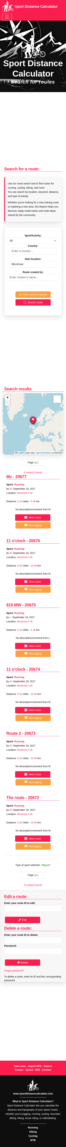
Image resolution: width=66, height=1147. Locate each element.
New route (20, 1066)
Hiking (33, 1131)
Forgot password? (14, 970)
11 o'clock (15, 540)
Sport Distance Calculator (30, 7)
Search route (33, 302)
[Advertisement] (33, 131)
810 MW (13, 605)
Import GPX (35, 1066)
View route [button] (32, 517)
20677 (20, 476)
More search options (33, 294)
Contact (46, 1069)
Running (19, 484)
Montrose (22, 493)
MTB (33, 1140)
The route (15, 797)
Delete (22, 962)
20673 (30, 733)
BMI (37, 1069)
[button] (33, 420)
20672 (33, 797)
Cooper (19, 1069)
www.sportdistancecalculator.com (33, 1093)
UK (31, 493)
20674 (34, 669)
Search (48, 1066)
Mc (9, 476)
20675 (30, 605)
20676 (34, 540)
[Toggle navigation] (7, 17)
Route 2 (13, 733)
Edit (22, 919)
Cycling (33, 1136)
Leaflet (19, 453)
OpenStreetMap (43, 453)
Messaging (33, 525)
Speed (29, 1069)
